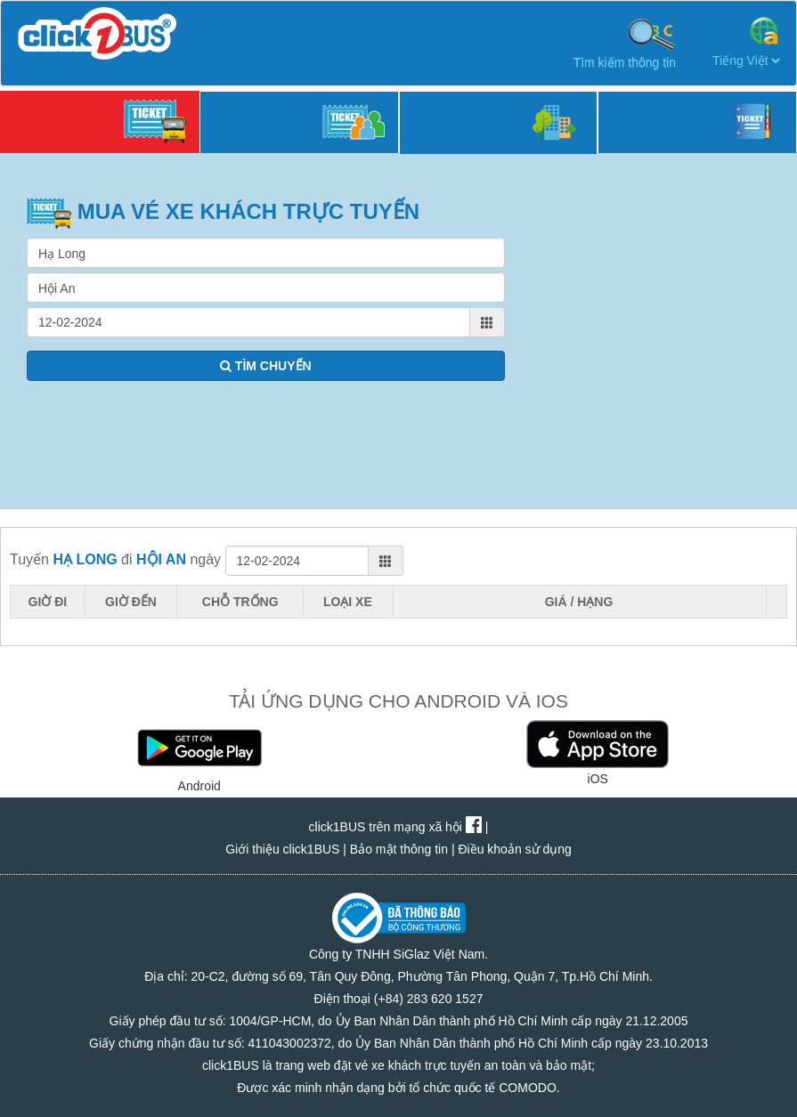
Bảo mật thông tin (399, 849)
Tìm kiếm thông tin (624, 42)
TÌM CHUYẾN (266, 366)
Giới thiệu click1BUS (282, 849)
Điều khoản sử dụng (514, 849)
